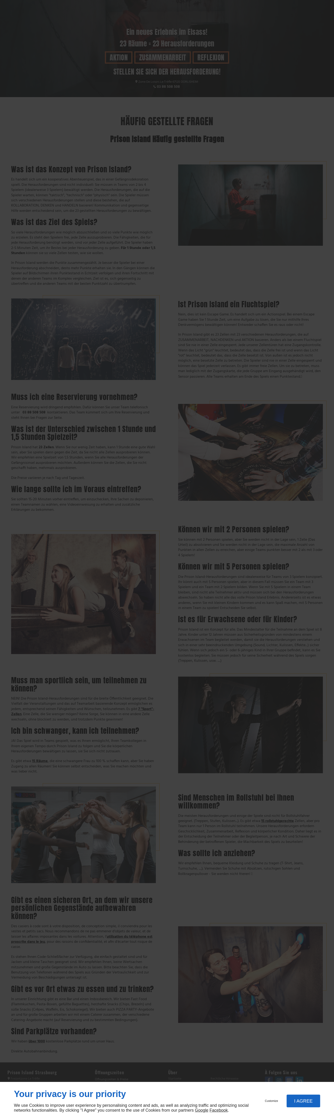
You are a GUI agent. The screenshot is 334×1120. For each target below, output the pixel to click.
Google (201, 1110)
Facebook (218, 1110)
